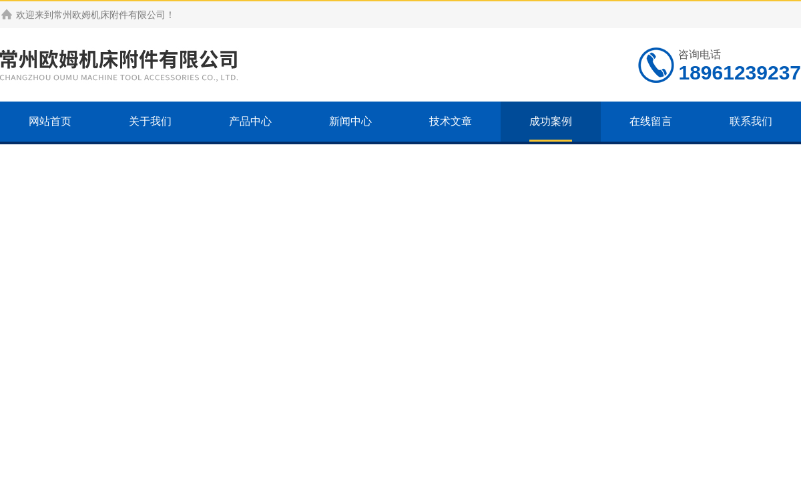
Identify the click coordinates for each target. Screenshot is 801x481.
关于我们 (150, 121)
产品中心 (250, 121)
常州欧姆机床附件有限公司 (109, 14)
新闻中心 (350, 121)
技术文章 (450, 121)
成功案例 (550, 121)
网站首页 (50, 121)
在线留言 (650, 121)
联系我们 (751, 121)
